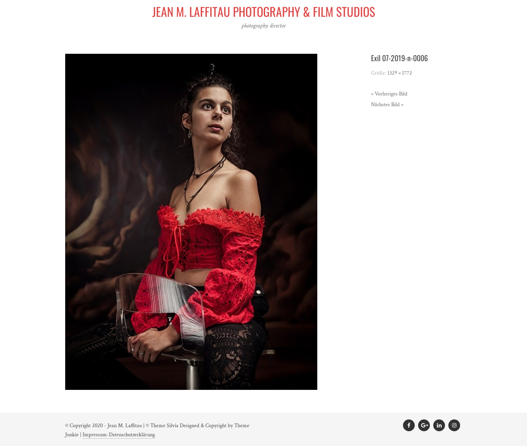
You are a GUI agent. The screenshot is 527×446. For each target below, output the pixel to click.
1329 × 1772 (400, 73)
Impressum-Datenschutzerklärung (119, 434)
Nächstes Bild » (387, 104)
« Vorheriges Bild (389, 93)
